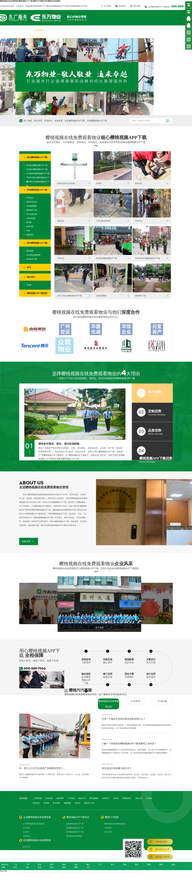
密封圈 (46, 803)
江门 (100, 864)
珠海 (64, 864)
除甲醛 (29, 222)
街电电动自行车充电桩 (66, 183)
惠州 (149, 864)
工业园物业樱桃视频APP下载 (37, 173)
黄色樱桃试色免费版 (111, 30)
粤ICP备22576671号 (74, 872)
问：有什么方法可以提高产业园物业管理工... (42, 768)
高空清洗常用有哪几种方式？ (117, 768)
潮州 (64, 867)
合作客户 (142, 30)
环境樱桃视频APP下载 (37, 190)
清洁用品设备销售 (33, 255)
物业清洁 (31, 277)
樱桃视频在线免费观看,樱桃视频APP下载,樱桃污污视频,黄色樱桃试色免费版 (30, 1)
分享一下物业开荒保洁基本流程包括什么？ (124, 719)
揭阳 (76, 867)
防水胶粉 (56, 803)
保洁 (29, 267)
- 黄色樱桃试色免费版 (73, 836)
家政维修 (29, 251)
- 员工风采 (26, 828)
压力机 (116, 798)
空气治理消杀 (31, 214)
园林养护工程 (31, 210)
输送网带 (60, 798)
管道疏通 (28, 6)
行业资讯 (135, 701)
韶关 (39, 864)
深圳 (52, 864)
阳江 (15, 867)
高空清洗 (10, 6)
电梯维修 (67, 803)
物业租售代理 (31, 259)
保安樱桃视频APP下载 (59, 6)
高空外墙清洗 (31, 202)
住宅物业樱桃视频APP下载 (36, 169)
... (65, 840)
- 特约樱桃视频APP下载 (74, 832)
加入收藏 (107, 6)
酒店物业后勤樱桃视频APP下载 (37, 184)
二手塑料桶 (37, 798)
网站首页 (39, 30)
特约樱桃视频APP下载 (37, 243)
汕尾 (173, 864)
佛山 (88, 864)
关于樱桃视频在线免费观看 (60, 30)
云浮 (88, 867)
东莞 (39, 867)
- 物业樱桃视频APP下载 (74, 824)
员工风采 (129, 30)
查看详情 (26, 541)
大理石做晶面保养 (103, 221)
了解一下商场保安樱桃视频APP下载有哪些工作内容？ (129, 743)
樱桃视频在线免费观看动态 (108, 704)
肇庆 (137, 864)
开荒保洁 (19, 6)
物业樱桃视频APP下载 (37, 157)
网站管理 (136, 872)
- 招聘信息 (26, 836)
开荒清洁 (29, 198)
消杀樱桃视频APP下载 (78, 6)
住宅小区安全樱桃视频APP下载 (69, 296)
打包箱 (149, 798)
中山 (52, 867)
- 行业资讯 (107, 828)
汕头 (76, 864)
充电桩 (29, 285)
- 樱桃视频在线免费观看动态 (114, 824)
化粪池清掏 (30, 218)
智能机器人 (126, 798)
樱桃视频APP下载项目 (87, 30)
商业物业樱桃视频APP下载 (36, 165)
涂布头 (77, 803)
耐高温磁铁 (93, 798)
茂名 (124, 864)
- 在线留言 (26, 851)
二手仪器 (71, 798)
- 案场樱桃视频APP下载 (74, 828)
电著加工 (105, 798)
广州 (27, 864)
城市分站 (4, 864)
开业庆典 (49, 798)
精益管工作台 (89, 803)
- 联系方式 (26, 847)
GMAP (92, 872)
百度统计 (123, 872)
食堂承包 (36, 803)
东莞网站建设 (111, 872)
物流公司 (82, 798)
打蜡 (28, 231)
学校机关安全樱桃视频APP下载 (147, 258)
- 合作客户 (26, 832)
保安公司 (138, 798)
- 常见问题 (107, 832)
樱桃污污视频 (157, 30)
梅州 (161, 864)
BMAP (86, 872)
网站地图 (136, 6)
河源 (3, 867)
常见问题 (162, 701)
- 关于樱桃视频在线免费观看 (33, 824)
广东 (15, 864)
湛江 (112, 864)
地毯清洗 (29, 235)
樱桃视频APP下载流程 (37, 293)
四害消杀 (29, 226)
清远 (27, 867)
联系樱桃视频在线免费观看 (179, 30)
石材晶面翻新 (31, 206)
